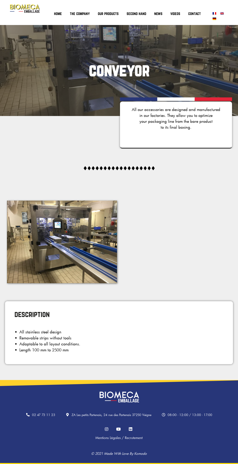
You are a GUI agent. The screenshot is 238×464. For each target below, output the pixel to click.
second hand (136, 13)
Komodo (140, 453)
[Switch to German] (214, 18)
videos (175, 13)
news (158, 13)
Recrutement (134, 437)
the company (80, 13)
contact (194, 13)
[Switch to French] (214, 13)
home (58, 13)
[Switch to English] (222, 13)
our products (108, 13)
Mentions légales (108, 437)
